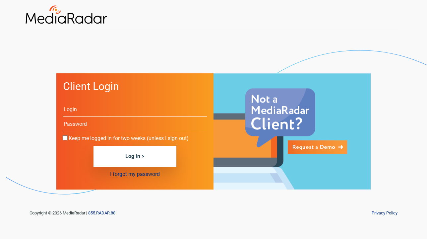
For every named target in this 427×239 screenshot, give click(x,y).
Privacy (384, 212)
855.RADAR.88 (101, 212)
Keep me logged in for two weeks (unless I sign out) (129, 138)
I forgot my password (135, 174)
